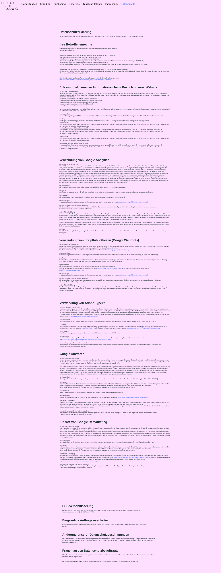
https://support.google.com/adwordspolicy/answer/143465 (131, 457)
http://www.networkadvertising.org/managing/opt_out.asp (77, 461)
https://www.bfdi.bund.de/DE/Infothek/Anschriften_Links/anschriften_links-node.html (85, 80)
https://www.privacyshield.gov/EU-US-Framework (133, 397)
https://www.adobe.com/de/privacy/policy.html (84, 316)
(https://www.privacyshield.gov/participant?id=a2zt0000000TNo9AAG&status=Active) (86, 340)
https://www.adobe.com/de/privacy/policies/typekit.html (142, 328)
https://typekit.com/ (87, 328)
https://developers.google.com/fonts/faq (109, 268)
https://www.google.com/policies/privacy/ (117, 250)
